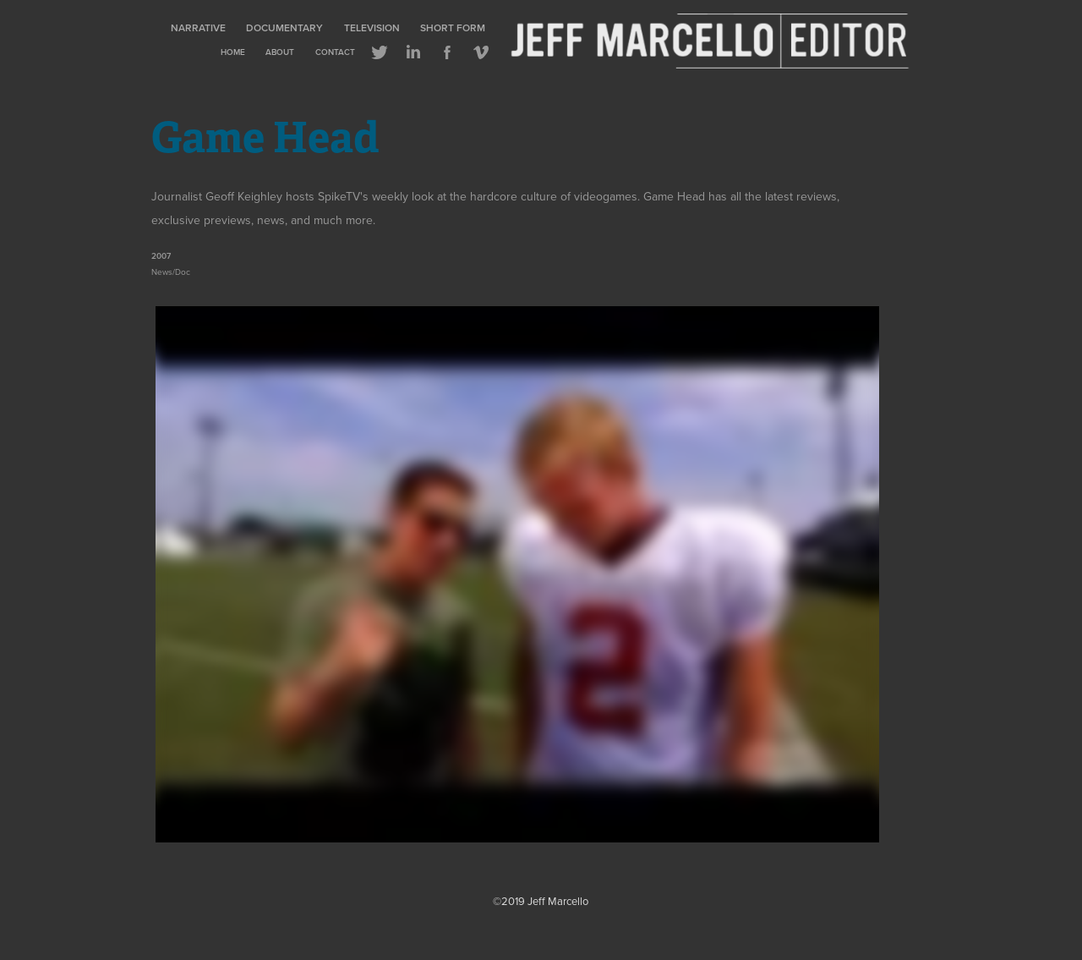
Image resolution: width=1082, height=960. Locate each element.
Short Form (452, 27)
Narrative (198, 27)
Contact (335, 52)
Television (372, 27)
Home (233, 52)
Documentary (284, 27)
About (279, 52)
